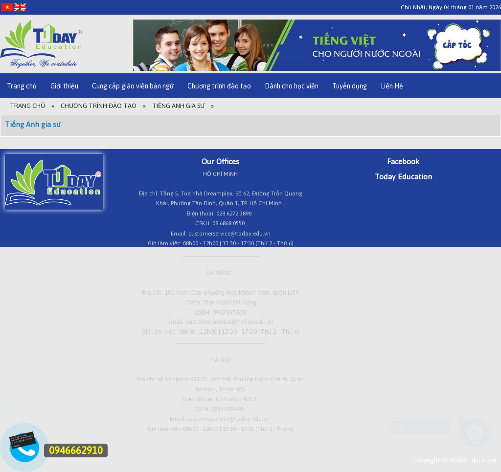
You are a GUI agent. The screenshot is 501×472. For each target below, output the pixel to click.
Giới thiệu (64, 86)
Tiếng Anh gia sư (178, 105)
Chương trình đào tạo (219, 86)
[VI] (7, 7)
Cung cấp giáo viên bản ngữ (133, 86)
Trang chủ (22, 86)
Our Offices (220, 161)
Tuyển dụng (349, 86)
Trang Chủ (27, 105)
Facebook (403, 161)
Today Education (403, 176)
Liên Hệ (392, 86)
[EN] (20, 7)
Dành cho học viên (292, 86)
